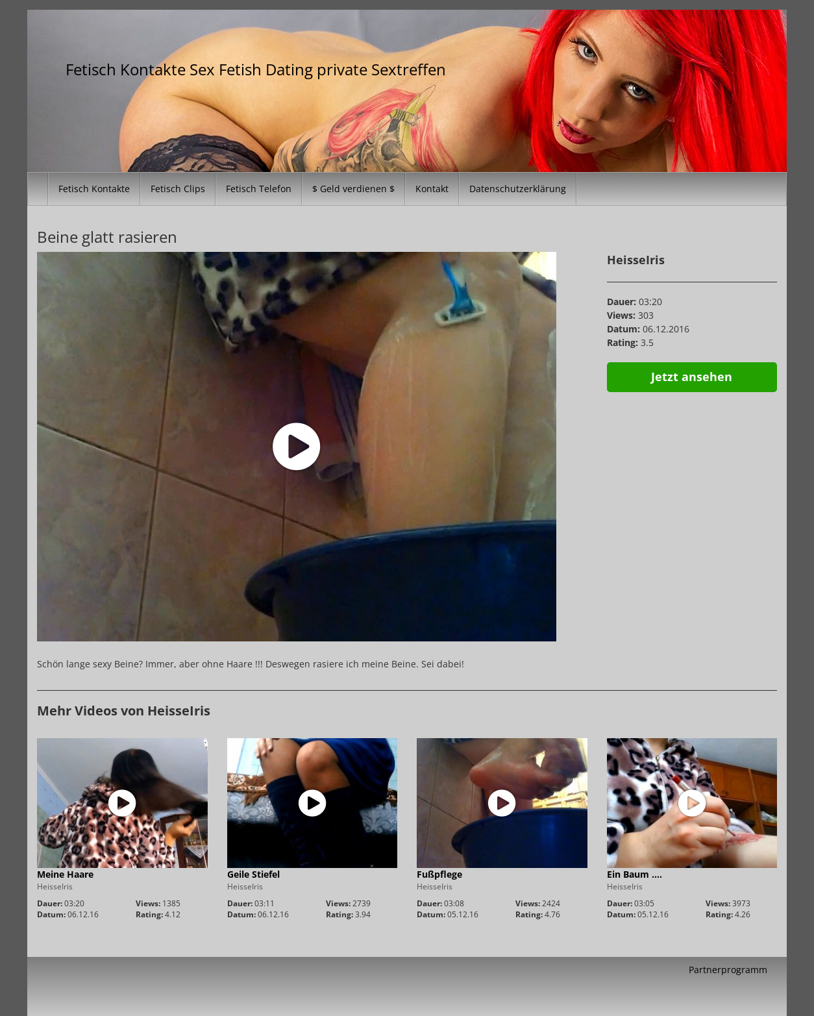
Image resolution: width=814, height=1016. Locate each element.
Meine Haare (65, 874)
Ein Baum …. (634, 874)
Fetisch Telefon (258, 188)
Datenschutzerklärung (517, 188)
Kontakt (432, 188)
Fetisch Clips (178, 188)
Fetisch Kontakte (94, 188)
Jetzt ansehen (691, 376)
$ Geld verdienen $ (353, 188)
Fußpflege (439, 874)
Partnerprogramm (728, 969)
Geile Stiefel (253, 874)
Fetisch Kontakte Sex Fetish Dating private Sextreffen (256, 69)
